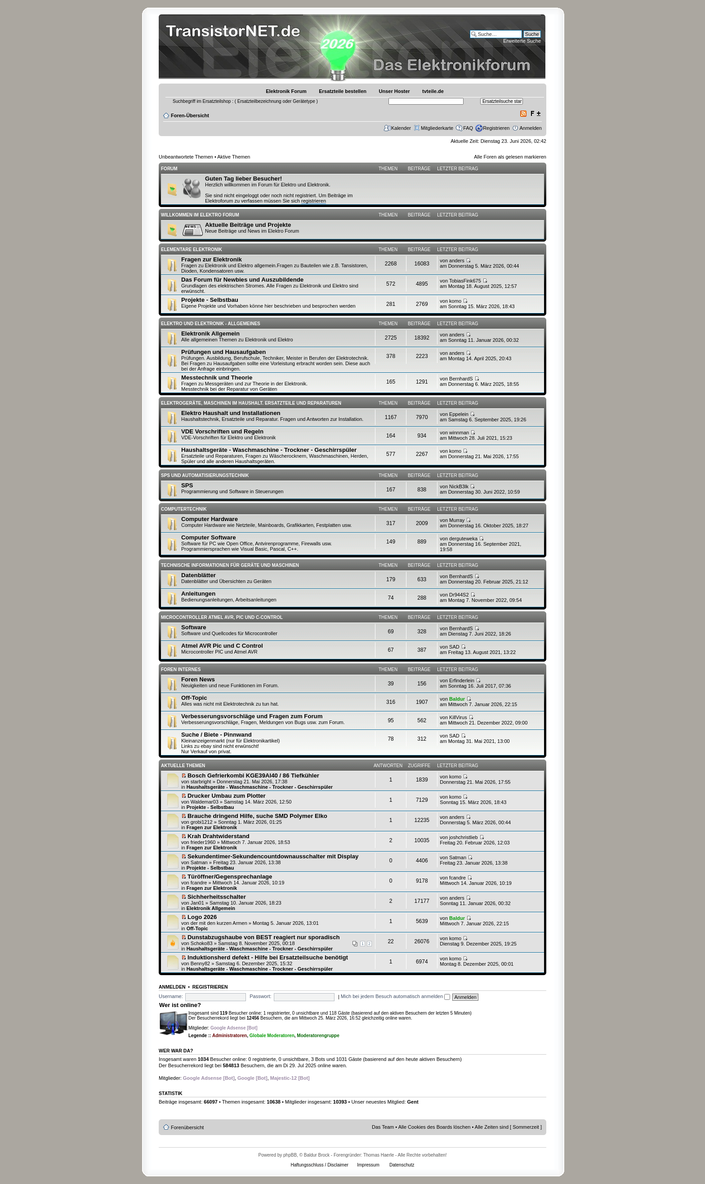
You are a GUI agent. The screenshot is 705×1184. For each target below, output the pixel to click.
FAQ (468, 128)
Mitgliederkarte (437, 128)
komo (455, 301)
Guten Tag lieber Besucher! (243, 178)
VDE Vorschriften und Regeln (222, 431)
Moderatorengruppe (318, 1035)
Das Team (383, 1127)
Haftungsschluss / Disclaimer (319, 1164)
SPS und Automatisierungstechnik (205, 475)
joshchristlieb (463, 837)
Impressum (368, 1164)
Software (193, 627)
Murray (456, 520)
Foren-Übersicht (190, 115)
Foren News (198, 679)
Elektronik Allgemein (210, 333)
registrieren (313, 200)
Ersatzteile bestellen (342, 91)
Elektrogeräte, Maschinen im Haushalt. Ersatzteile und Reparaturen (251, 403)
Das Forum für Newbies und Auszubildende (242, 279)
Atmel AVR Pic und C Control (222, 645)
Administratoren (229, 1035)
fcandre (199, 882)
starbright (201, 781)
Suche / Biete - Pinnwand (216, 734)
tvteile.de (433, 91)
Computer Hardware (209, 519)
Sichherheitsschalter (216, 896)
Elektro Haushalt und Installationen (231, 413)
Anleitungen (198, 593)
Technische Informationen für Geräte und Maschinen (230, 565)
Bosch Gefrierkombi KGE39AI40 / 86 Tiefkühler (253, 775)
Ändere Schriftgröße (535, 114)
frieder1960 (203, 842)
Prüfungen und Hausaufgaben (223, 352)
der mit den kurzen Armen (219, 923)
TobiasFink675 (465, 280)
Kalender (401, 128)
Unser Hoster (394, 91)
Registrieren (496, 128)
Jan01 (197, 903)
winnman (459, 432)
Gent (413, 1101)
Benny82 (200, 963)
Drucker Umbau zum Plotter (226, 795)
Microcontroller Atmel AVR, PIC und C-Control (222, 617)
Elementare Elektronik (191, 249)
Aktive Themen (233, 156)
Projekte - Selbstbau (209, 299)
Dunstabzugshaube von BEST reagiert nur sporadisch (263, 937)
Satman (199, 862)
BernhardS (461, 378)
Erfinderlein (461, 680)
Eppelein (459, 414)
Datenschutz (402, 1164)
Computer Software (208, 537)
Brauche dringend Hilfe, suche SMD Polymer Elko (257, 816)
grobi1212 (202, 822)
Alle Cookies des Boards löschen (434, 1127)
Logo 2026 (202, 917)
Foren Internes (181, 669)
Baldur (457, 699)
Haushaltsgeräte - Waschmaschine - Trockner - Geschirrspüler (269, 449)
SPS (187, 485)
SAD (454, 646)
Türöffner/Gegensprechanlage (229, 876)
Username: (171, 996)
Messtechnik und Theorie (216, 377)
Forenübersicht (187, 1127)
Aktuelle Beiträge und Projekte (248, 224)
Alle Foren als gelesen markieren (510, 156)
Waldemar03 (205, 801)
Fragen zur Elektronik (211, 259)
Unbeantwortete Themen (186, 156)
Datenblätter (198, 575)
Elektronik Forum (286, 91)
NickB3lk (459, 486)
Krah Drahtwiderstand (218, 836)
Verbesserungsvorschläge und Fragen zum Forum (251, 716)
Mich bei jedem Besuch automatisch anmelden (396, 996)
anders (456, 260)
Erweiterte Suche (522, 41)
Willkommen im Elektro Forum (200, 214)
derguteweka (463, 538)
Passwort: (260, 996)
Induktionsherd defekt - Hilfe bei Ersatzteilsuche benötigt (267, 957)
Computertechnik (184, 509)
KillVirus (458, 717)
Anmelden (530, 128)
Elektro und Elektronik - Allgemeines (210, 323)
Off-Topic (194, 697)
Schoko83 (202, 943)
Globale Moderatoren (272, 1035)
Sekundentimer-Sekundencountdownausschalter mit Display (272, 856)
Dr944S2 (459, 594)
